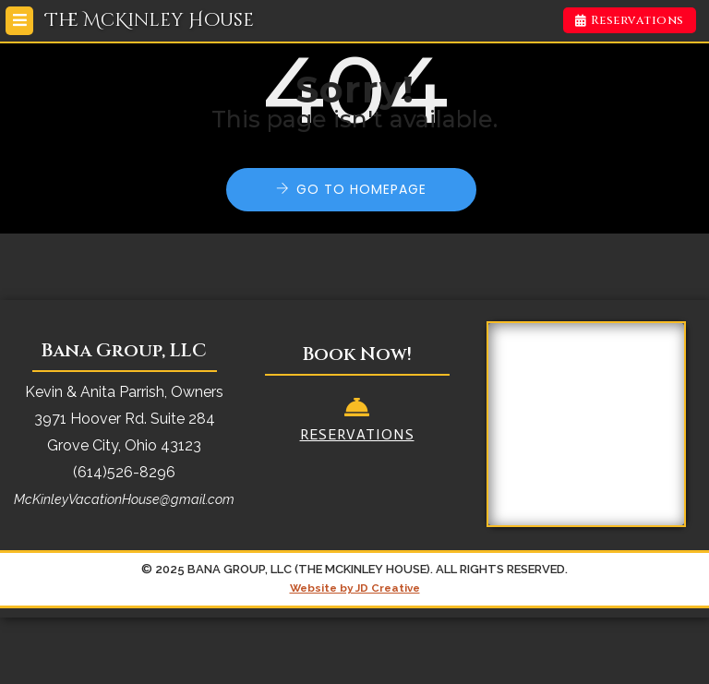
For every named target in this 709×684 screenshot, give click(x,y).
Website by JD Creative (355, 588)
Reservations (629, 20)
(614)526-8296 (124, 472)
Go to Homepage (361, 189)
